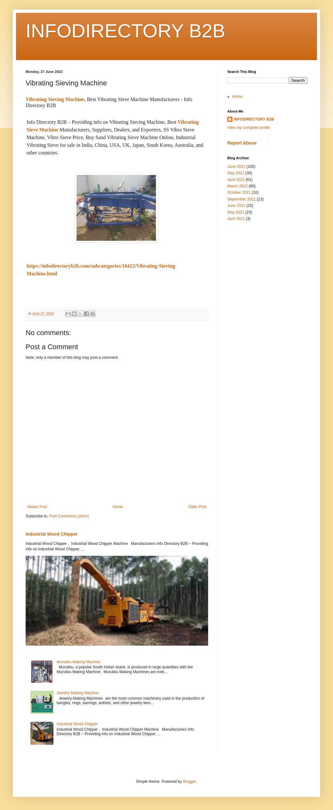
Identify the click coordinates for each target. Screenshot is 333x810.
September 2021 (241, 199)
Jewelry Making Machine (78, 693)
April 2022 (236, 179)
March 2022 (237, 186)
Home (118, 507)
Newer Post (37, 507)
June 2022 (236, 166)
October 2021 (239, 192)
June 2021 (236, 205)
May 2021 (235, 212)
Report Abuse (241, 142)
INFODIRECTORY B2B (125, 31)
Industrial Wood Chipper (52, 534)
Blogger (189, 781)
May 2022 (235, 173)
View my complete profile (248, 127)
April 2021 (236, 218)
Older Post (197, 507)
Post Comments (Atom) (69, 516)
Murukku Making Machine (79, 662)
